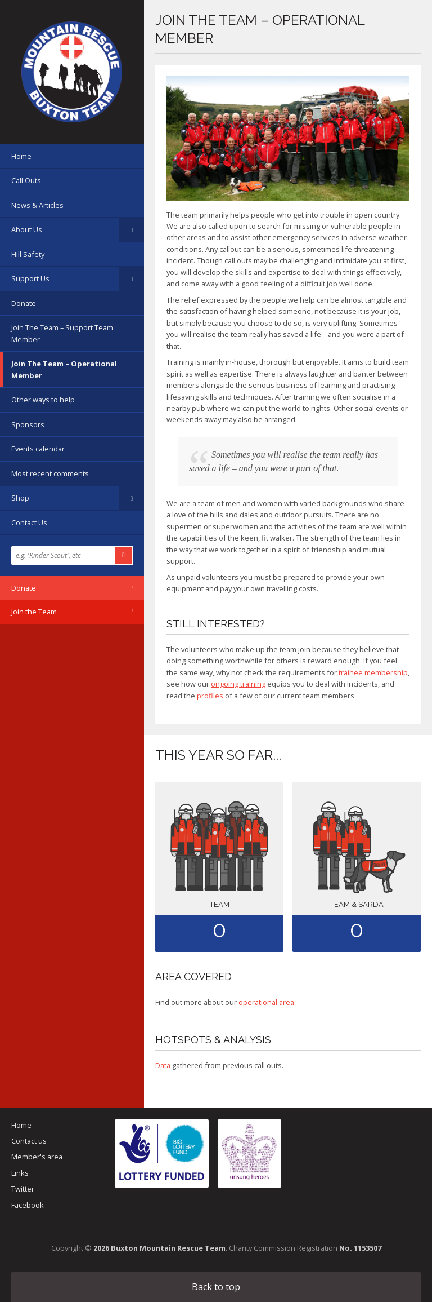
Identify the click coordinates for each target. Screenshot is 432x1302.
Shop (20, 498)
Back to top (216, 1287)
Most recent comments (50, 473)
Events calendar (38, 449)
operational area (266, 1002)
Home (21, 156)
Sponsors (27, 424)
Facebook (27, 1205)
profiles (210, 695)
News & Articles (37, 205)
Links (20, 1173)
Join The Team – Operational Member (64, 369)
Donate (23, 303)
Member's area (36, 1157)
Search (124, 555)
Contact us (29, 1141)
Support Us (30, 278)
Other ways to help (43, 400)
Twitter (22, 1189)
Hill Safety (27, 254)
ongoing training (238, 684)
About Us (26, 229)
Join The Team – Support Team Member (62, 333)
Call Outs (26, 180)
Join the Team (34, 611)
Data (162, 1065)
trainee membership (373, 672)
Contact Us (29, 522)
